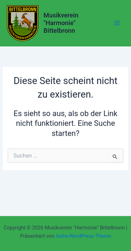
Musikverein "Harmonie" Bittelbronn (61, 23)
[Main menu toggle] (117, 23)
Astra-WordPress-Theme (83, 236)
